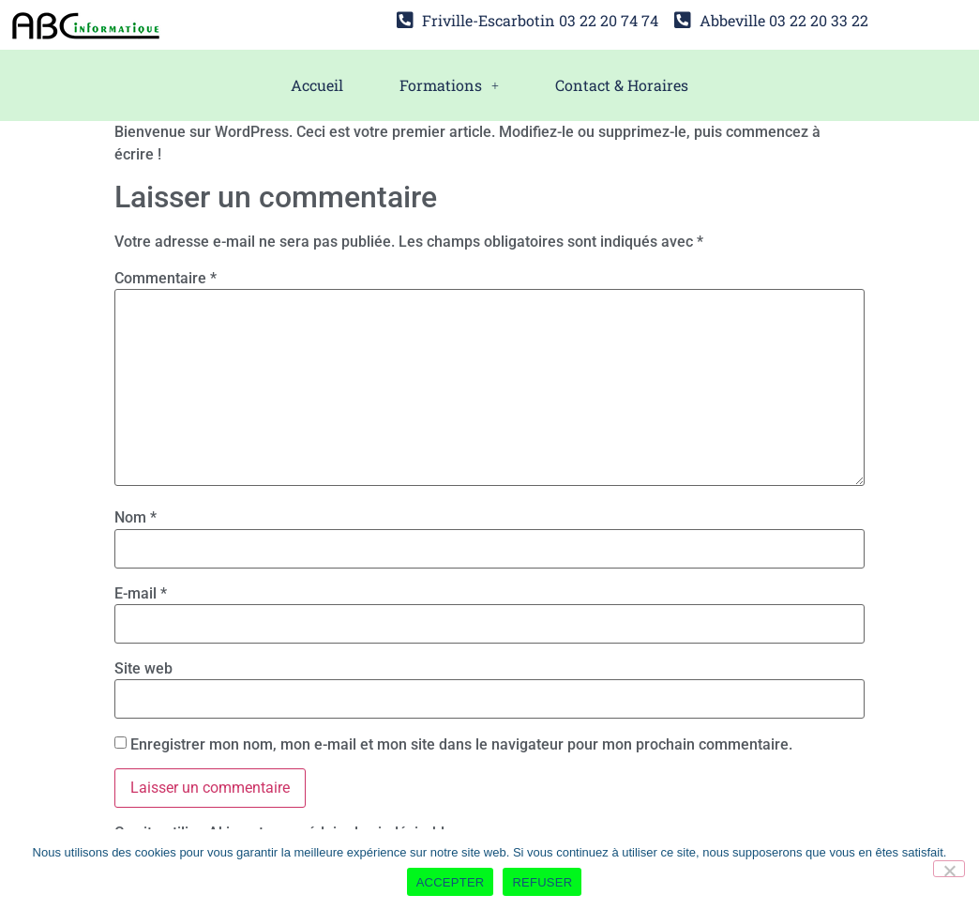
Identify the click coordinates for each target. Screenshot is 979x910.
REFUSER (542, 882)
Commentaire (165, 278)
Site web (143, 668)
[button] (449, 85)
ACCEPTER (450, 882)
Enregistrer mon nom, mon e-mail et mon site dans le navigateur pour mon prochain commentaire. (461, 744)
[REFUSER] (949, 868)
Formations (449, 85)
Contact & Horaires (621, 85)
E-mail (140, 593)
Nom (135, 517)
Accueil (317, 85)
